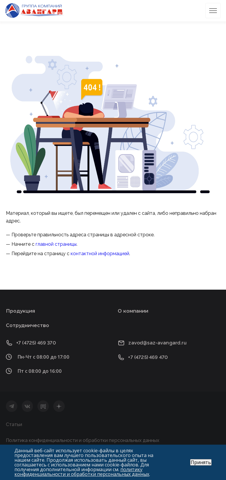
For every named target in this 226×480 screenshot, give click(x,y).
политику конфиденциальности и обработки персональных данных (81, 471)
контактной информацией (100, 253)
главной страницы (56, 244)
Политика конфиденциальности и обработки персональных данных (82, 440)
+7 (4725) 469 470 (148, 357)
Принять (201, 462)
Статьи (14, 424)
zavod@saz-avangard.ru (157, 343)
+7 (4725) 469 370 (36, 343)
